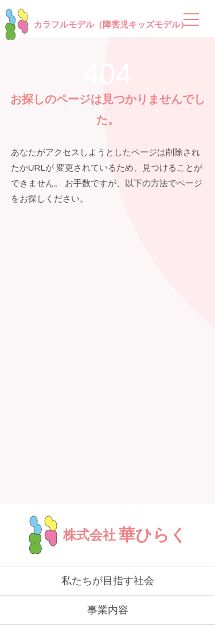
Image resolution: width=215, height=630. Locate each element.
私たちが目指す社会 (107, 580)
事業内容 (107, 610)
